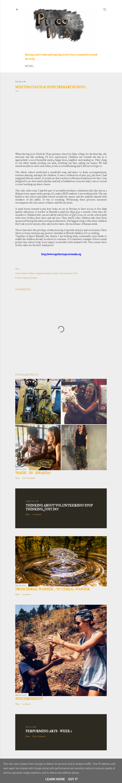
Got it (73, 779)
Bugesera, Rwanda (30, 278)
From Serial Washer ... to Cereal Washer (52, 589)
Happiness (40, 273)
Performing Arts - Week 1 (49, 731)
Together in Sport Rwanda (62, 273)
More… (82, 66)
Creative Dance (64, 66)
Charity (24, 273)
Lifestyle (42, 66)
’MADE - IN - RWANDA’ (33, 473)
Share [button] (17, 269)
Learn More (55, 779)
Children (31, 273)
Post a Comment (28, 478)
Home (29, 66)
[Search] (105, 9)
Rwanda (48, 273)
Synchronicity (29, 699)
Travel (75, 273)
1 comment (36, 514)
